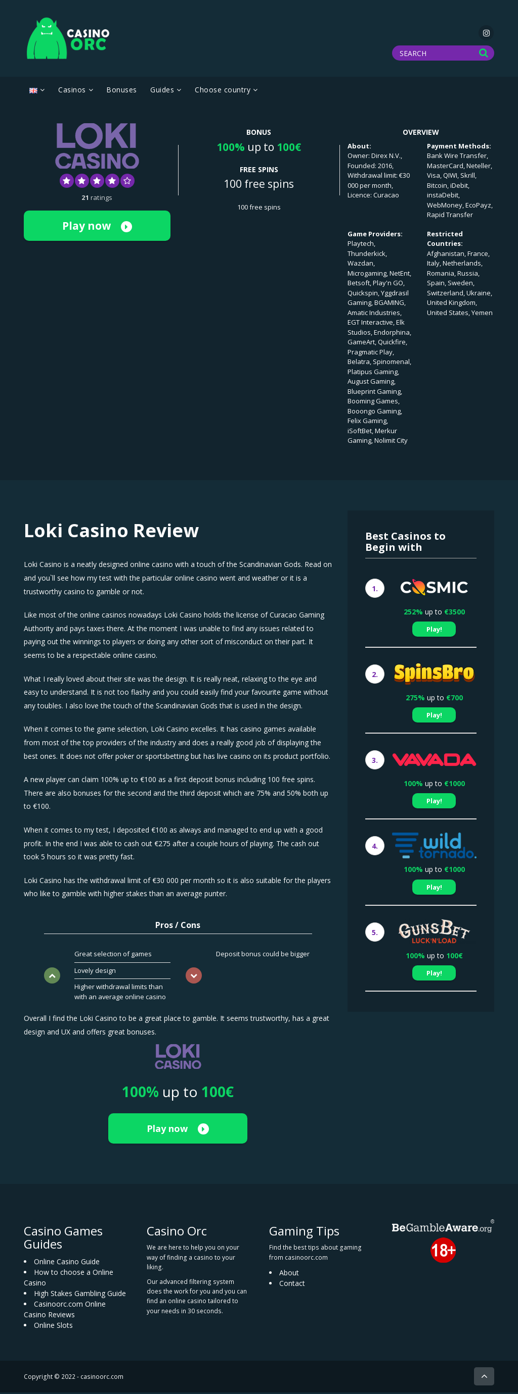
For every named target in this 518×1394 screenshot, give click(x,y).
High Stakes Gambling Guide (80, 1295)
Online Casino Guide (67, 1263)
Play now (97, 227)
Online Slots (53, 1326)
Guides (162, 91)
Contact (292, 1284)
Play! (434, 630)
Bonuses (121, 91)
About (289, 1274)
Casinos (72, 91)
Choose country (222, 91)
